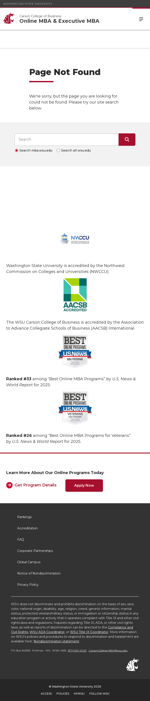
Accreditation (27, 528)
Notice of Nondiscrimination (39, 573)
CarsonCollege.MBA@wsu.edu (108, 650)
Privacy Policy (28, 585)
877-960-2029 (77, 650)
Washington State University (27, 3)
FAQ (20, 540)
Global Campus (28, 562)
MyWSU (79, 693)
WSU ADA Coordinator (47, 632)
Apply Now (84, 485)
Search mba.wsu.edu (35, 150)
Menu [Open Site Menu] (141, 19)
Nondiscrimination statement (56, 641)
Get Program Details (36, 485)
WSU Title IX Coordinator (89, 632)
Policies (63, 693)
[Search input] (67, 139)
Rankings (24, 517)
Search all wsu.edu (76, 150)
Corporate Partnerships (35, 551)
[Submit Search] (127, 139)
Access (46, 693)
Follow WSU (99, 693)
